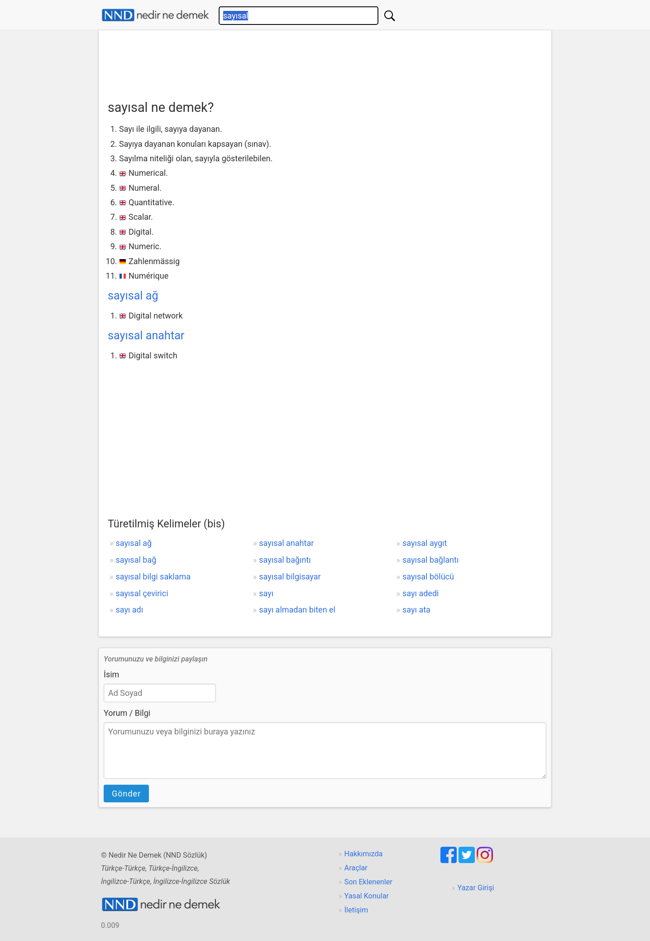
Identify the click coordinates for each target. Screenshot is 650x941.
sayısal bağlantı (430, 560)
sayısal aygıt (424, 543)
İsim (111, 674)
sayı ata (416, 609)
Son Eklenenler (368, 882)
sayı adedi (420, 593)
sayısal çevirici (141, 593)
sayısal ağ (133, 295)
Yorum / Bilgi (127, 713)
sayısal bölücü (428, 576)
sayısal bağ (135, 560)
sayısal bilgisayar (289, 576)
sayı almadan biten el (297, 609)
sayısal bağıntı (285, 560)
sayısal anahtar (146, 335)
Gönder (126, 793)
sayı (266, 593)
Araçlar (356, 868)
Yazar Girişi (476, 887)
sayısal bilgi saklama (153, 576)
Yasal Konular (366, 896)
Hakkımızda (363, 853)
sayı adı (129, 609)
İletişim (356, 910)
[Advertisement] (325, 62)
